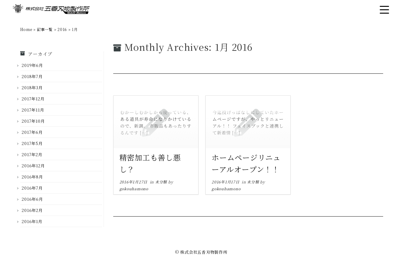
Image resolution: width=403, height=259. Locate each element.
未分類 (161, 181)
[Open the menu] (384, 9)
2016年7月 (32, 188)
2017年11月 (33, 110)
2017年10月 (33, 121)
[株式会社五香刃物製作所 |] (51, 10)
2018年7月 (32, 76)
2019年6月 (32, 65)
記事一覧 (45, 29)
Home (26, 29)
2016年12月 (33, 166)
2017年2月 (32, 154)
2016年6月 (32, 199)
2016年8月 (32, 177)
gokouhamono (133, 188)
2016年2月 (32, 210)
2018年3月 (32, 87)
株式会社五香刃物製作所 (203, 252)
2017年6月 (32, 132)
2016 (62, 29)
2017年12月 (33, 99)
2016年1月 (32, 221)
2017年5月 (32, 143)
